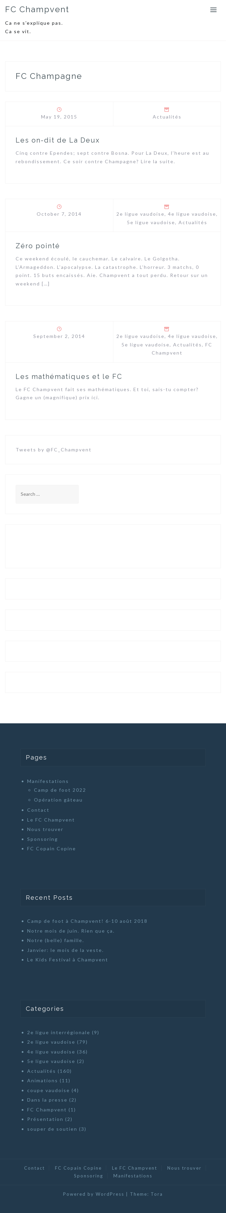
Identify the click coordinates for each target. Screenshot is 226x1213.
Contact (38, 810)
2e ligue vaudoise (140, 214)
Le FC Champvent (51, 820)
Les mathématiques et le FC (69, 377)
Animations (42, 1080)
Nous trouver (45, 829)
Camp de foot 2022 (60, 790)
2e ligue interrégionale (58, 1032)
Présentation (45, 1119)
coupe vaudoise (48, 1090)
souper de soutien (52, 1129)
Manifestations (48, 781)
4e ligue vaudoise (192, 214)
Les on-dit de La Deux (58, 140)
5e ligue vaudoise (151, 222)
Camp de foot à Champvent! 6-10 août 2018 (87, 921)
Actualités (167, 117)
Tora (157, 1194)
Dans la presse (47, 1100)
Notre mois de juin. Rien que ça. (71, 931)
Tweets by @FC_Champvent (54, 449)
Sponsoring (42, 839)
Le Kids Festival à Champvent (67, 959)
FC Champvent (37, 9)
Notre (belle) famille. (55, 940)
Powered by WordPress (93, 1194)
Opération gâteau (58, 800)
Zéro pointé (38, 246)
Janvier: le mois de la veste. (65, 950)
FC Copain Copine (51, 848)
